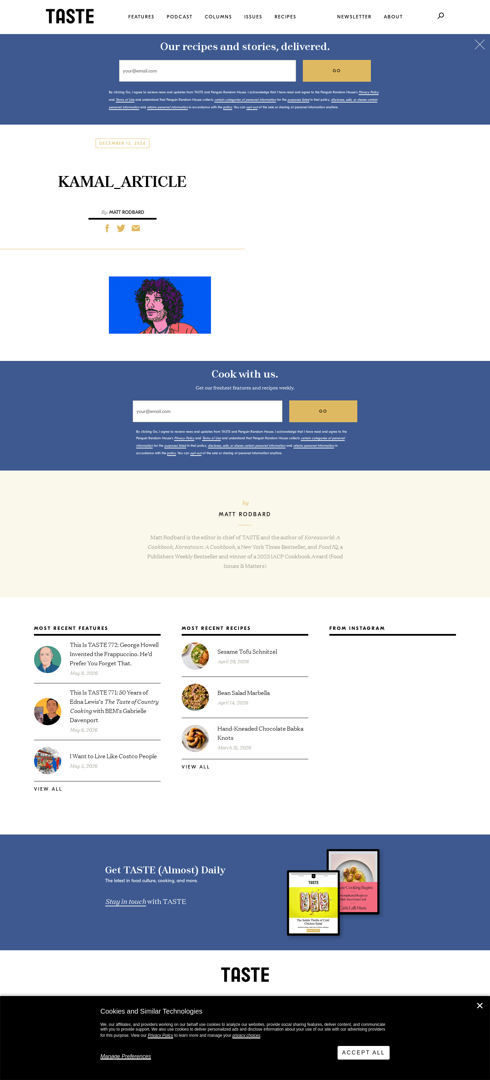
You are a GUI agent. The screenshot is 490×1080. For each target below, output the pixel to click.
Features (141, 17)
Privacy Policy (160, 1035)
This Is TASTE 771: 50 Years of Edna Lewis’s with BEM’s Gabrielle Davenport (114, 706)
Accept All (363, 1052)
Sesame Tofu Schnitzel (247, 651)
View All (48, 789)
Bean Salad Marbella (243, 692)
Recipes (285, 17)
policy (227, 107)
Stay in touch (125, 901)
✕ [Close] (480, 1005)
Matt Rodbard (126, 212)
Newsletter (354, 17)
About (393, 17)
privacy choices (246, 1035)
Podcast (180, 17)
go (337, 70)
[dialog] (245, 1038)
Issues (253, 17)
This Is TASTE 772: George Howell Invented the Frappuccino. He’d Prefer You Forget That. (114, 653)
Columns (218, 17)
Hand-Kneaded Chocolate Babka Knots (260, 733)
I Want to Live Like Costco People (113, 755)
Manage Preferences (125, 1056)
